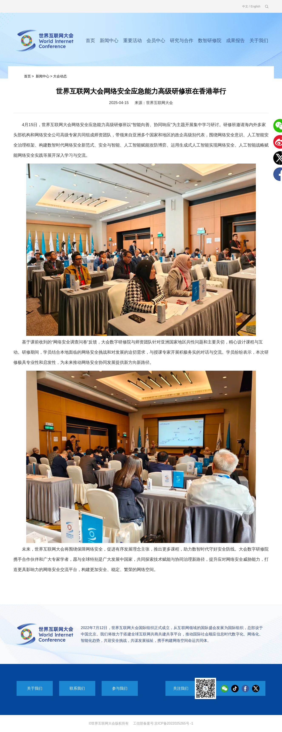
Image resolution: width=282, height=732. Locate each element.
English (255, 6)
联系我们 (77, 688)
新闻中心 (109, 40)
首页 (90, 40)
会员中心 (156, 40)
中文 (245, 6)
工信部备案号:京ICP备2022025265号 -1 (163, 723)
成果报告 (235, 40)
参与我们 (119, 688)
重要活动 (132, 40)
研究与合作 (181, 40)
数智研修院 (209, 40)
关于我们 (258, 40)
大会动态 (60, 76)
